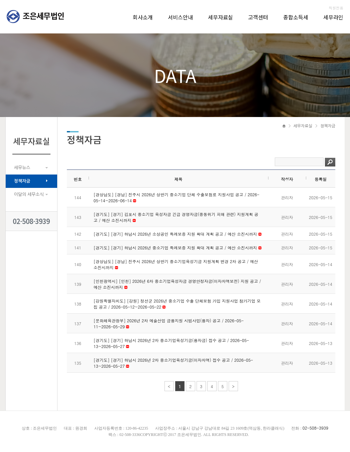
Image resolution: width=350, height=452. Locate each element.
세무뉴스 (22, 167)
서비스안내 (180, 17)
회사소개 (143, 17)
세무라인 (333, 17)
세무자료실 (220, 17)
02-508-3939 (31, 221)
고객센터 (258, 17)
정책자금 (22, 181)
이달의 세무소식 (29, 194)
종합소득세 (295, 17)
